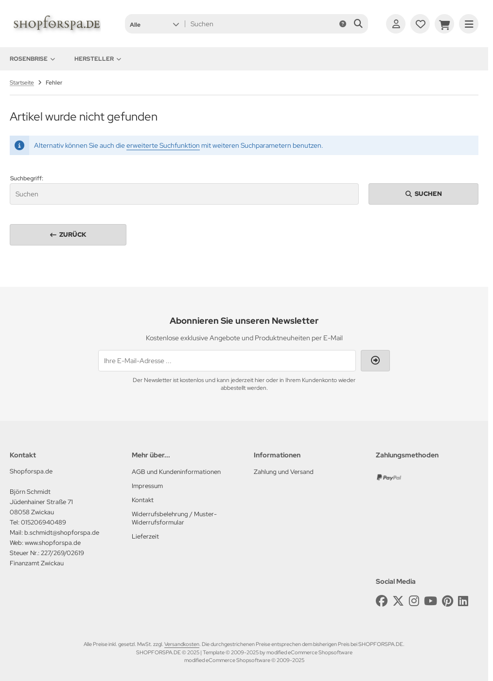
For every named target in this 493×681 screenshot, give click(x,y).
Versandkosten (181, 644)
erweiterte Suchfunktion (163, 145)
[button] (154, 24)
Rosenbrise (32, 59)
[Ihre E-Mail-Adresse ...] (227, 360)
